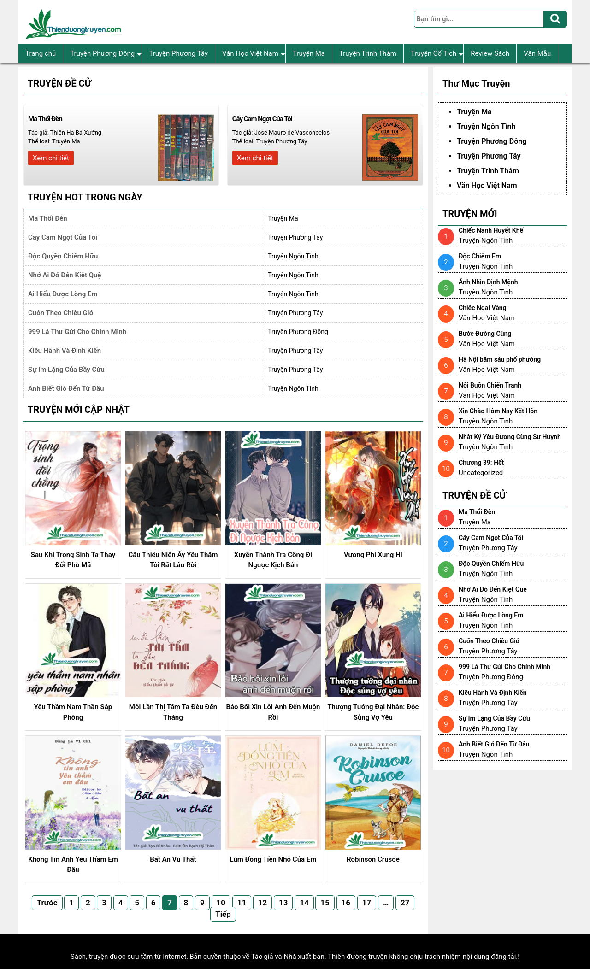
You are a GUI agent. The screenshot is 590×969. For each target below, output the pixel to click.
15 (324, 902)
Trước (47, 902)
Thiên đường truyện (358, 956)
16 (346, 902)
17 (366, 902)
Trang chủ (40, 53)
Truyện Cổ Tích (437, 53)
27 (405, 902)
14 (304, 902)
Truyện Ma (309, 53)
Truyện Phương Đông (106, 53)
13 (283, 902)
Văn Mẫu (537, 53)
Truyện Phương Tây (178, 53)
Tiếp (223, 914)
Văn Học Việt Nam (253, 53)
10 (221, 902)
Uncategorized (481, 473)
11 (241, 902)
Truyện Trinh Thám (367, 53)
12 (262, 902)
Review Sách (490, 53)
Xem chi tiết (51, 158)
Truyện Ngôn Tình (293, 256)
